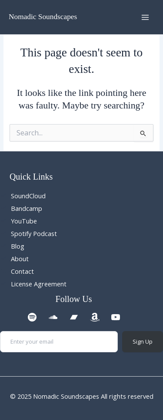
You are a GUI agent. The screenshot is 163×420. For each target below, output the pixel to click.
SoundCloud (28, 195)
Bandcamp (26, 208)
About (20, 258)
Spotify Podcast (34, 233)
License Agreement (39, 283)
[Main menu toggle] (145, 17)
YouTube (24, 221)
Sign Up (143, 341)
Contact (22, 271)
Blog (17, 246)
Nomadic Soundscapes (43, 17)
